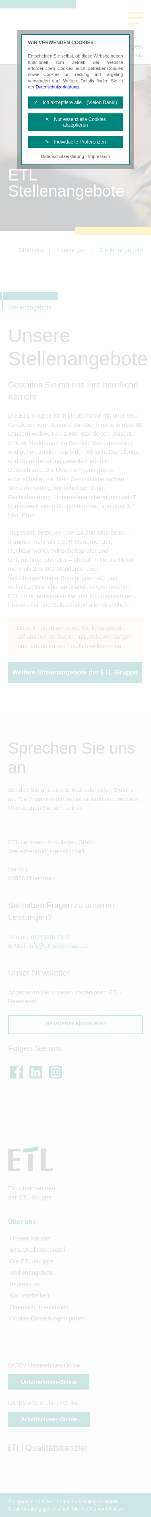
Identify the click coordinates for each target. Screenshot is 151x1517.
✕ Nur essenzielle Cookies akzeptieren (75, 122)
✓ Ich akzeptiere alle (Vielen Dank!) (75, 102)
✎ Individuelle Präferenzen (75, 142)
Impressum (99, 156)
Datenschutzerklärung (57, 86)
